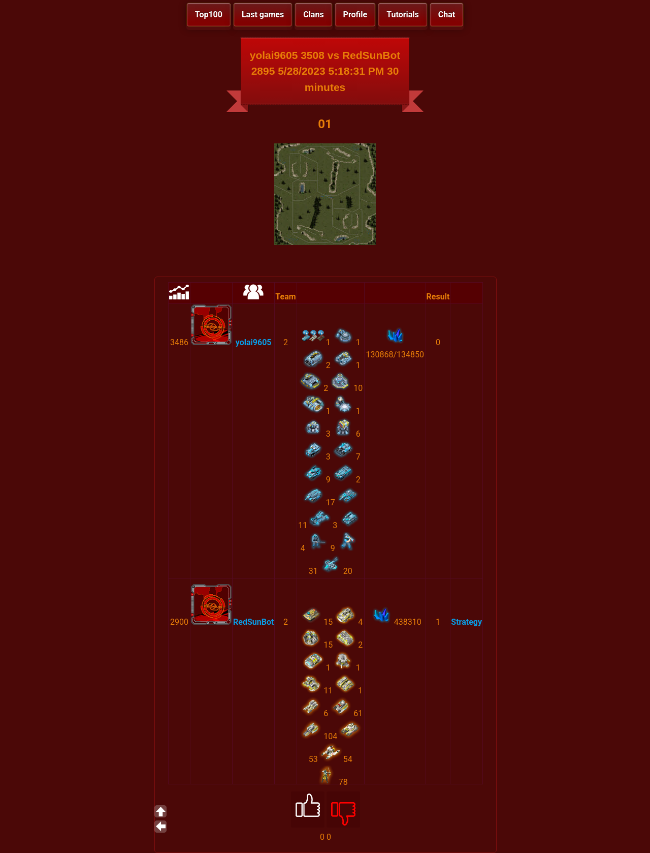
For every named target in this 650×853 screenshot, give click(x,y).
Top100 (208, 14)
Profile (355, 14)
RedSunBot (253, 622)
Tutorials (402, 14)
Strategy (466, 622)
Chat (446, 14)
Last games (263, 14)
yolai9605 (254, 342)
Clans (313, 14)
